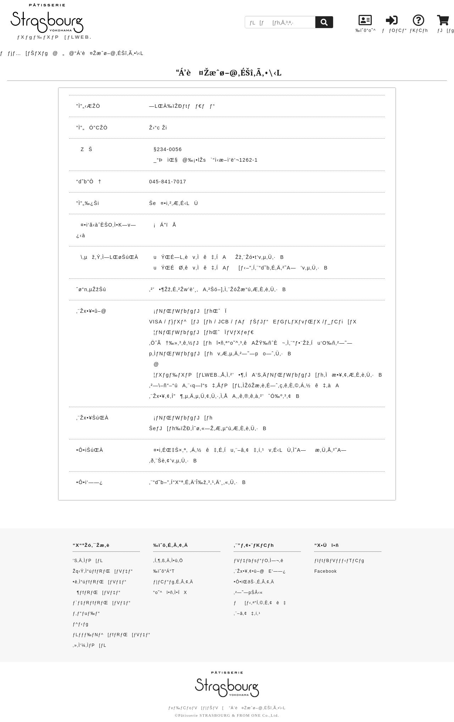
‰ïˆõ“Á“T (164, 571)
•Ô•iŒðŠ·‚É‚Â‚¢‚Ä (254, 581)
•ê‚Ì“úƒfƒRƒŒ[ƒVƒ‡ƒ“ (100, 581)
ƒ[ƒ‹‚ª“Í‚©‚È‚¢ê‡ (260, 602)
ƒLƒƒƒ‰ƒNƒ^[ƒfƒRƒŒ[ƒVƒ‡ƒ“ (111, 634)
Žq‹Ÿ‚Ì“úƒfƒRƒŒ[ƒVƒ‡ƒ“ (103, 571)
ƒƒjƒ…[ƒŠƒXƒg (24, 53)
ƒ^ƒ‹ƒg (81, 624)
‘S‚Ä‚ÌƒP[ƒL (88, 560)
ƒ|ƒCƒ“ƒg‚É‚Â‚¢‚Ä (173, 581)
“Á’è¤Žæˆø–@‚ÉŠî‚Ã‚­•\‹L (257, 708)
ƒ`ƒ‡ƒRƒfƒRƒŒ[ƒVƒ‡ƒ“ (102, 602)
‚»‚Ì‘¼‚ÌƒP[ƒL (89, 645)
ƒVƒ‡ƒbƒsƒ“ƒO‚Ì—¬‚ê (258, 560)
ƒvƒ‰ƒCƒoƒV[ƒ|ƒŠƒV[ (195, 708)
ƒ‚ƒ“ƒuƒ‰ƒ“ (86, 613)
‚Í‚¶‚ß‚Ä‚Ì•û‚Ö (168, 560)
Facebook (325, 571)
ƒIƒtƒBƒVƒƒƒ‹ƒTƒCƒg (339, 560)
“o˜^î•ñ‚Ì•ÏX (170, 592)
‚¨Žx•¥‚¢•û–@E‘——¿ (260, 571)
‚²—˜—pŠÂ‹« (248, 592)
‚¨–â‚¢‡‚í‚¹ (247, 613)
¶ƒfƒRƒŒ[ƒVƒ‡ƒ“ (97, 592)
